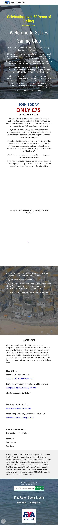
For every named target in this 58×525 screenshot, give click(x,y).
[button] (2, 2)
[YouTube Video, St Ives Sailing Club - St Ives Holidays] (29, 190)
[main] (29, 52)
